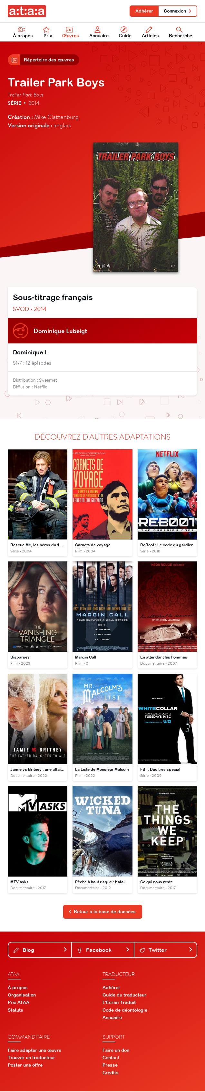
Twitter (166, 950)
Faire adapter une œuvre (34, 1050)
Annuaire (99, 32)
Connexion (178, 11)
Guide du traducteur (124, 995)
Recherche (180, 32)
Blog (40, 950)
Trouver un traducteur (31, 1058)
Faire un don (115, 1050)
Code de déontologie (124, 1010)
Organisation (22, 995)
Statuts (15, 1010)
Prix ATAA (18, 1003)
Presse (110, 1066)
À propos (23, 32)
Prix (47, 32)
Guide (125, 32)
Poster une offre (25, 1066)
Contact (110, 1058)
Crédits (110, 1073)
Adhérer (144, 11)
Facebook (103, 950)
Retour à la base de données (102, 912)
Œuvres (71, 32)
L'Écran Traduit (119, 1003)
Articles (150, 32)
